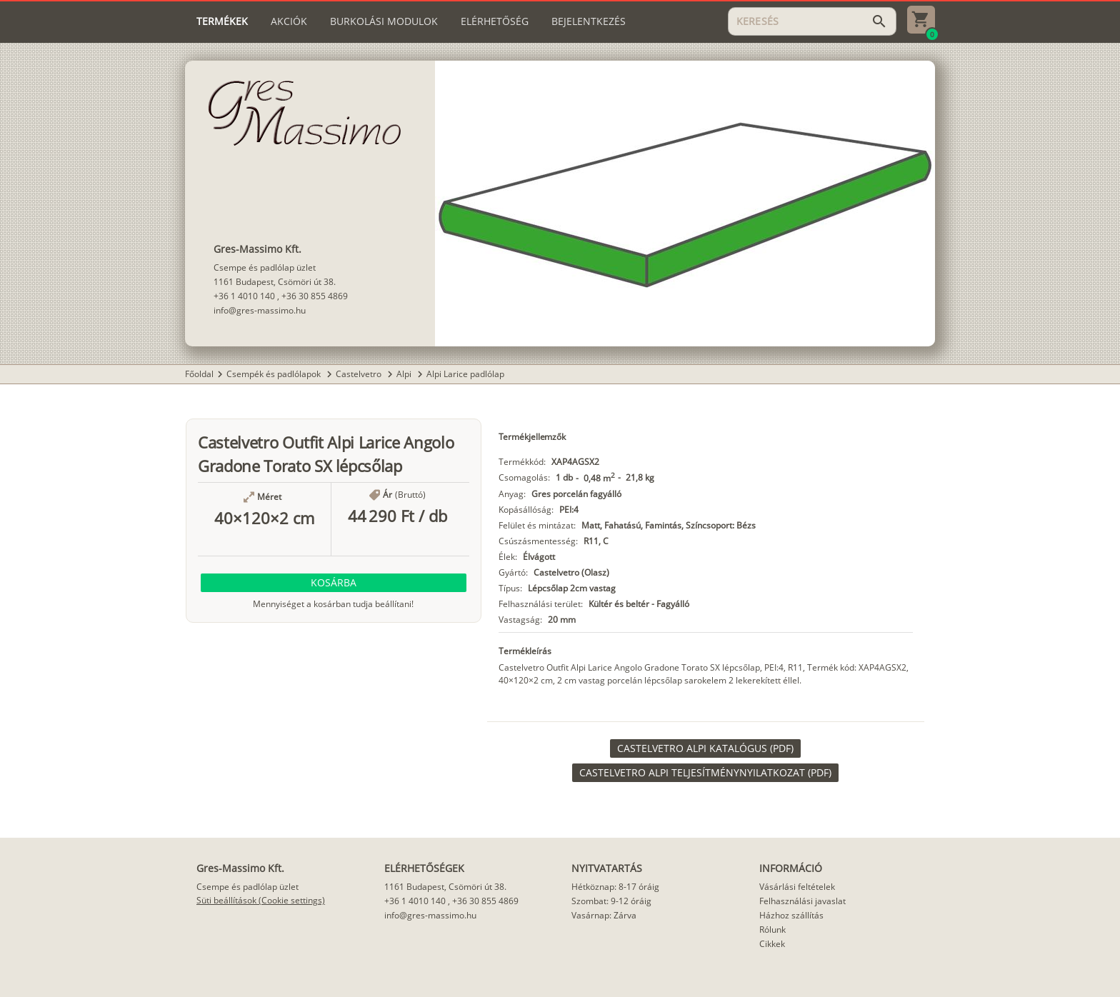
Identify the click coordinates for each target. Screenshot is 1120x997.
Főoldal (199, 374)
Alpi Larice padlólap (465, 374)
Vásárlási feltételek (797, 887)
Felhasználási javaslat (802, 901)
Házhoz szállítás (791, 915)
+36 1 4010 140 (244, 296)
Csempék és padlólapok (274, 374)
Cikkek (772, 944)
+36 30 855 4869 (314, 296)
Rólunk (772, 929)
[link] (705, 748)
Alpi (405, 374)
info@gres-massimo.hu (260, 310)
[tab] (222, 21)
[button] (333, 582)
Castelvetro (360, 374)
